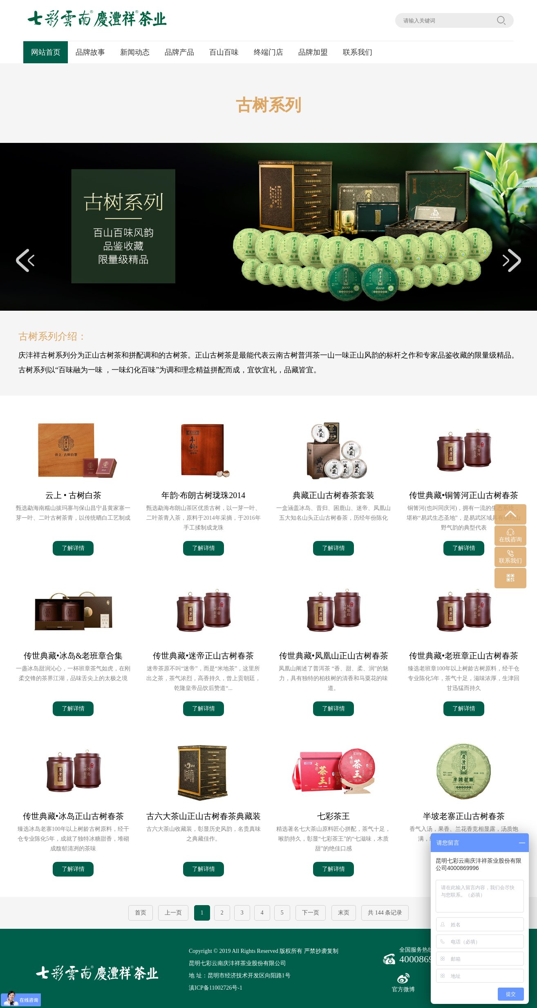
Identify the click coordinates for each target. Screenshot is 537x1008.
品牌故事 (90, 52)
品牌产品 (179, 52)
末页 (343, 913)
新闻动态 (135, 52)
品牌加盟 (313, 52)
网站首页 (45, 52)
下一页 (310, 913)
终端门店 (268, 52)
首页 (140, 913)
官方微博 (403, 982)
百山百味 (224, 52)
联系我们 (357, 52)
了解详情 (73, 548)
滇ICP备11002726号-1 (215, 988)
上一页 (173, 913)
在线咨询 (510, 536)
